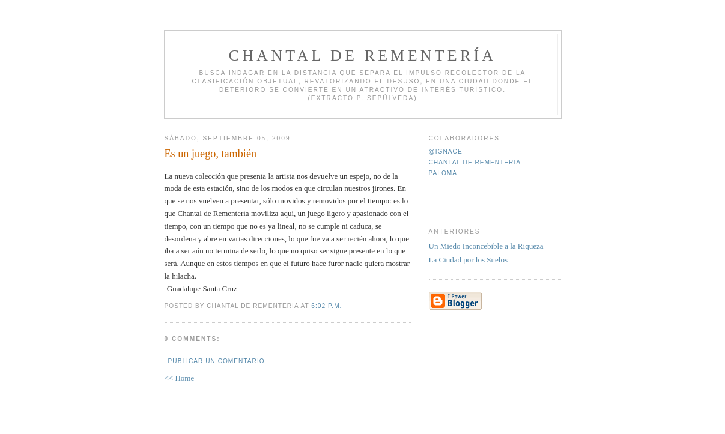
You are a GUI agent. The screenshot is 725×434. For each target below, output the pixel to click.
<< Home (180, 377)
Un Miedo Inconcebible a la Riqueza (486, 245)
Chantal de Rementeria (475, 162)
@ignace (446, 151)
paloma (443, 173)
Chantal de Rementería (363, 55)
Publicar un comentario (216, 361)
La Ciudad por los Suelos (468, 259)
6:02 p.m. (326, 306)
